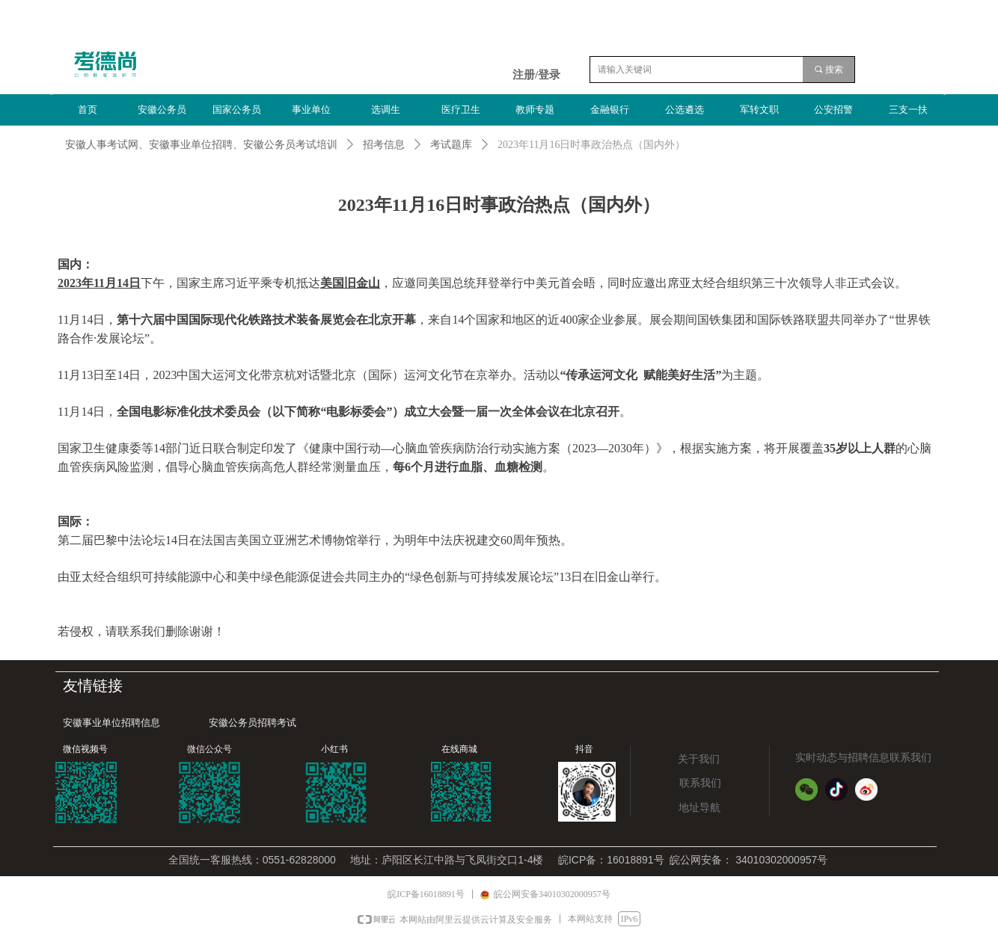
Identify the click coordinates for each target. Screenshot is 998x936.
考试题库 (451, 144)
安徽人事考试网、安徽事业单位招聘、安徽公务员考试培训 (201, 144)
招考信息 (384, 144)
